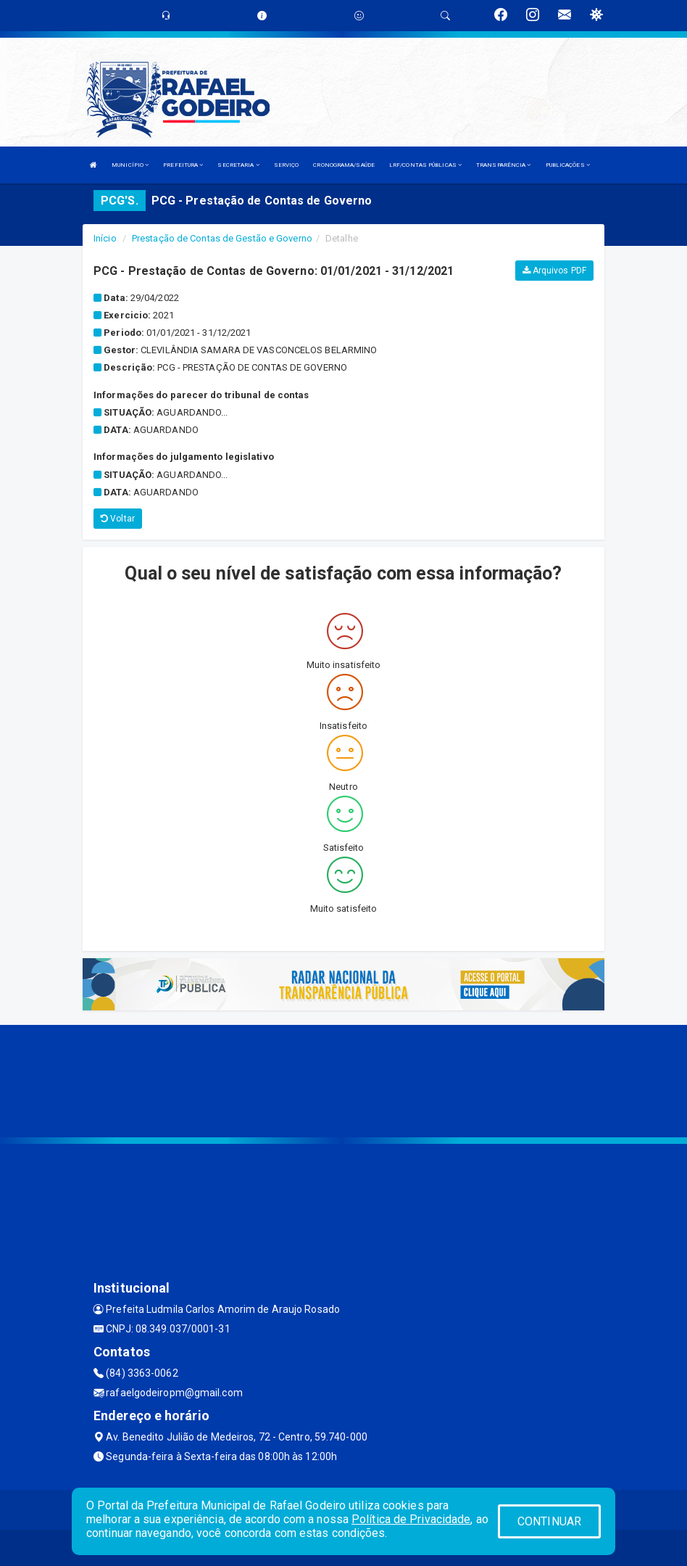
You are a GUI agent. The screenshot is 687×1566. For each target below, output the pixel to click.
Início (105, 238)
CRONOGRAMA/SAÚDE (344, 165)
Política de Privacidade (410, 1519)
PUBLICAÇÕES (568, 165)
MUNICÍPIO (130, 165)
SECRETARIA (238, 165)
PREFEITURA (183, 165)
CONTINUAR (549, 1521)
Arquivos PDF (554, 270)
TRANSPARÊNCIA (503, 165)
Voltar (118, 519)
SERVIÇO (286, 165)
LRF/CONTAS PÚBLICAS (425, 165)
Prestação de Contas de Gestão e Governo (222, 238)
